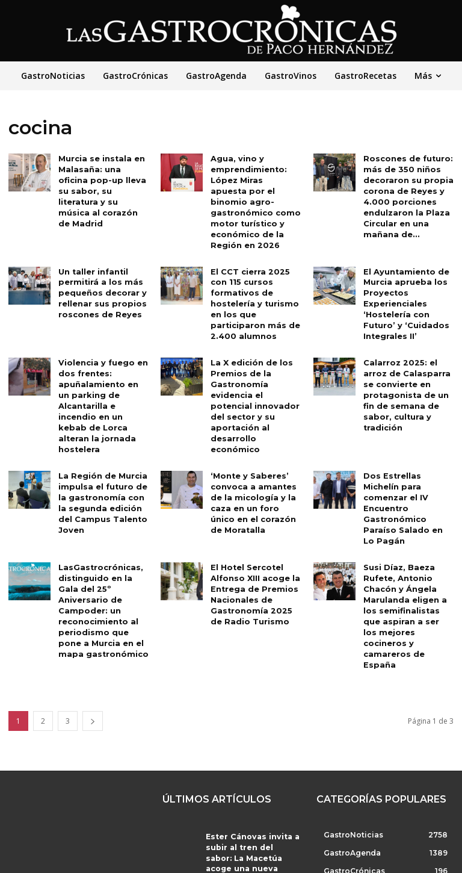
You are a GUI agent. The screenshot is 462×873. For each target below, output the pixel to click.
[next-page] (92, 651)
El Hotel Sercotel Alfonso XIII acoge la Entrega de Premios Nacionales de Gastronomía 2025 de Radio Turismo (254, 549)
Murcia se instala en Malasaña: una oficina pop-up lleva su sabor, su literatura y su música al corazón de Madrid (103, 183)
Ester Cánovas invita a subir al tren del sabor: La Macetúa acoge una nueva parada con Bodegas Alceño (252, 778)
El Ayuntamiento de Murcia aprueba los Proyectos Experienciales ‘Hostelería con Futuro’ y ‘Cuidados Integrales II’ (403, 285)
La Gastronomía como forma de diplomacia (242, 821)
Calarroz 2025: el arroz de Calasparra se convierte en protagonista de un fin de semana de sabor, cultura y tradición (403, 371)
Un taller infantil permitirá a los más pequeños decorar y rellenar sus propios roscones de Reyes (99, 274)
